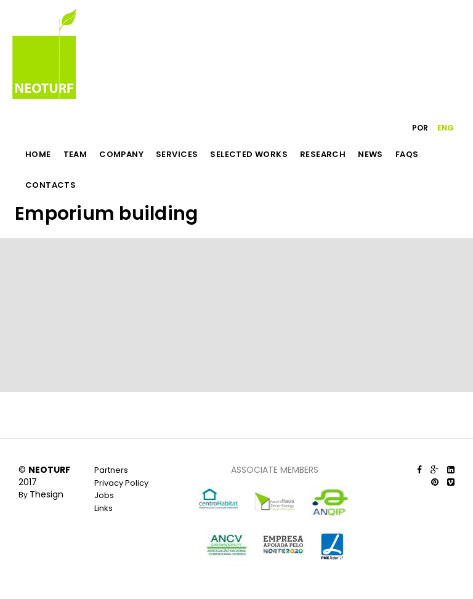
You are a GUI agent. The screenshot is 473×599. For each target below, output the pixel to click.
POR (420, 128)
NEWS (370, 154)
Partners (111, 470)
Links (103, 508)
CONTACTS (50, 185)
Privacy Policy (121, 483)
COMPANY (121, 154)
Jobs (104, 495)
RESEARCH (323, 154)
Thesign (46, 494)
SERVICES (177, 154)
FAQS (407, 154)
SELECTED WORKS (249, 154)
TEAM (75, 154)
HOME (38, 154)
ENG (445, 128)
